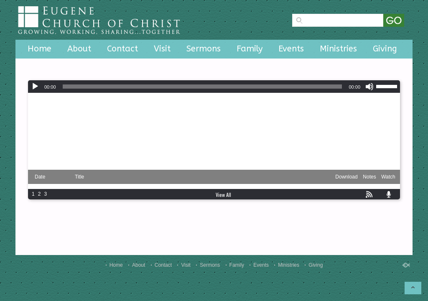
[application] (214, 86)
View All (223, 194)
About (79, 49)
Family (249, 49)
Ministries (338, 49)
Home (39, 49)
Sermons (203, 49)
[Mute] (369, 86)
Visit (162, 49)
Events (291, 49)
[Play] (35, 86)
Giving (385, 49)
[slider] (202, 86)
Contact (122, 49)
